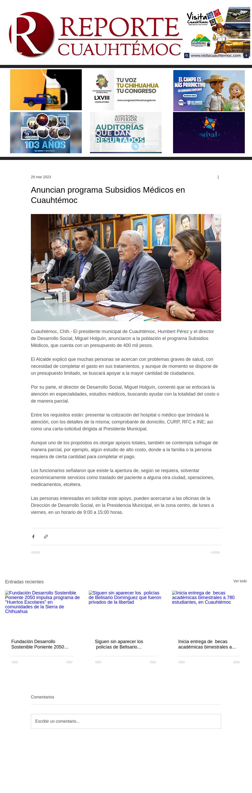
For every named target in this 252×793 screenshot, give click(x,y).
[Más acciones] (218, 177)
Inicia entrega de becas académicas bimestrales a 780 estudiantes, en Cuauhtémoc (205, 644)
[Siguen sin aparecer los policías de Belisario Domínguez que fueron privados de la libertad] (126, 612)
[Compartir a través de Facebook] (33, 536)
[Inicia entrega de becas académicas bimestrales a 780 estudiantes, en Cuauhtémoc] (209, 612)
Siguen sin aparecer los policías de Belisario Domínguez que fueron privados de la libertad (119, 644)
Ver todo (240, 581)
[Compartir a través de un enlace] (45, 536)
